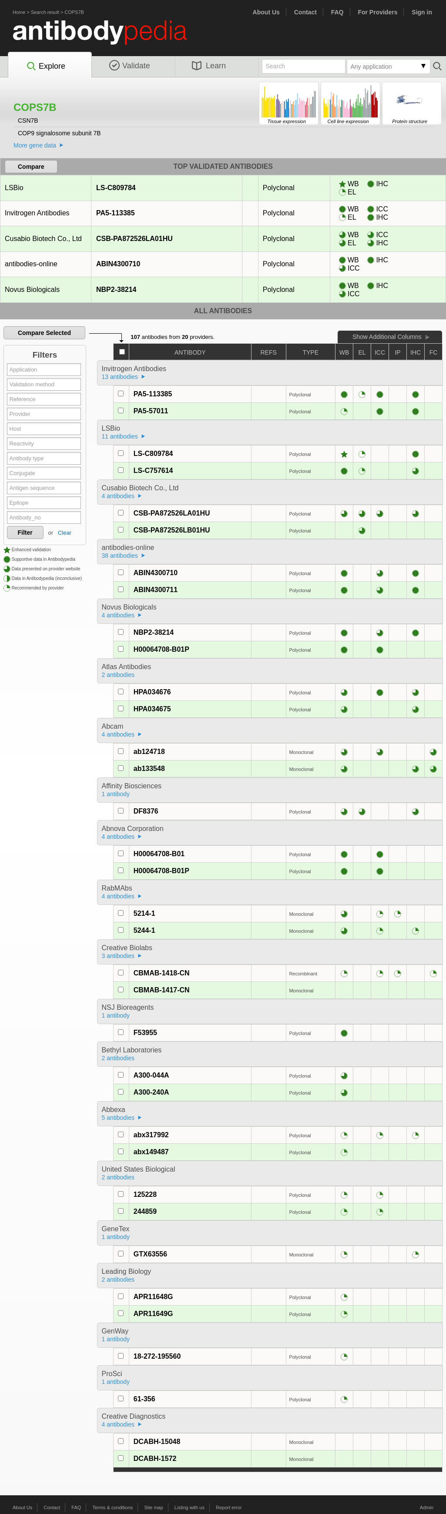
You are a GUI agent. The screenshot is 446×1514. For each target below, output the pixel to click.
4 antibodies (118, 495)
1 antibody (116, 793)
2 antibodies (118, 674)
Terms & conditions (112, 1507)
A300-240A (151, 1092)
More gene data (34, 145)
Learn (209, 65)
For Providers (377, 12)
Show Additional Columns (387, 336)
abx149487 (151, 1152)
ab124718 (149, 751)
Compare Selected (44, 332)
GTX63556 (150, 1254)
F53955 (145, 1032)
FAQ (337, 12)
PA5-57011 (151, 411)
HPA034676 (152, 692)
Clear (64, 532)
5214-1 (144, 913)
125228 (145, 1194)
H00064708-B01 (159, 853)
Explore (45, 66)
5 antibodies (118, 1117)
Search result (45, 12)
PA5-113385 (115, 213)
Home (19, 12)
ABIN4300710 (118, 264)
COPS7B (74, 12)
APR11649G (153, 1313)
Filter (25, 532)
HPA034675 (152, 709)
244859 (145, 1211)
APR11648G (153, 1296)
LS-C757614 (153, 470)
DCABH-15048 (157, 1441)
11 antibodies (120, 436)
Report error (228, 1507)
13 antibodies (120, 376)
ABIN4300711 (156, 589)
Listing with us (189, 1507)
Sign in (422, 12)
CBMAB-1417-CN (162, 990)
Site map (153, 1507)
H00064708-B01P (161, 649)
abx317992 (151, 1135)
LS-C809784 (116, 187)
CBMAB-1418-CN (162, 973)
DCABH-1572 (155, 1458)
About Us (266, 12)
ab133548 (149, 768)
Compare (31, 166)
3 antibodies (118, 955)
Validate (129, 65)
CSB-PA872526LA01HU (134, 238)
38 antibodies (120, 555)
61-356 (144, 1399)
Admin (426, 1507)
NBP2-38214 (116, 289)
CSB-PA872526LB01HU (172, 530)
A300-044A (151, 1075)
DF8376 (146, 811)
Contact (305, 12)
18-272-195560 (157, 1356)
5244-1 (144, 930)
